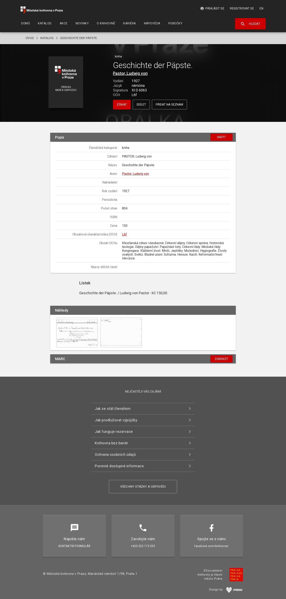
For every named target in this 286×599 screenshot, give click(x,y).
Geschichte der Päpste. (79, 38)
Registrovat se (242, 8)
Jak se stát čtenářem (112, 408)
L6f (124, 234)
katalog (47, 38)
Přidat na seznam (169, 104)
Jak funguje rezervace (114, 431)
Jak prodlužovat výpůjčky (116, 420)
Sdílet (141, 104)
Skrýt (221, 137)
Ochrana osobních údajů (115, 454)
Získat (122, 104)
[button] (66, 82)
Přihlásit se (212, 8)
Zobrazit (221, 359)
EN (261, 8)
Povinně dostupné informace (119, 466)
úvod (30, 38)
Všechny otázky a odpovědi (143, 486)
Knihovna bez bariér (111, 443)
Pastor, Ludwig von (130, 73)
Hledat (250, 24)
